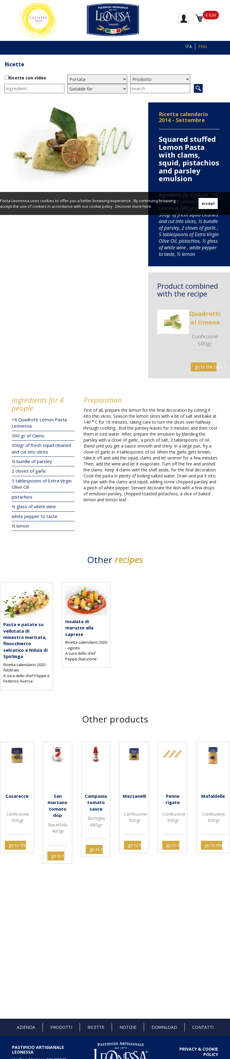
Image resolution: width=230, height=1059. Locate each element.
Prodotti (61, 1027)
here (147, 206)
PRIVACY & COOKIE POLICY (198, 1051)
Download (164, 1027)
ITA (188, 46)
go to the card (206, 367)
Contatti (203, 1027)
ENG (202, 46)
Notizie (127, 1027)
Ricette (14, 64)
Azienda (26, 1027)
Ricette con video (27, 78)
